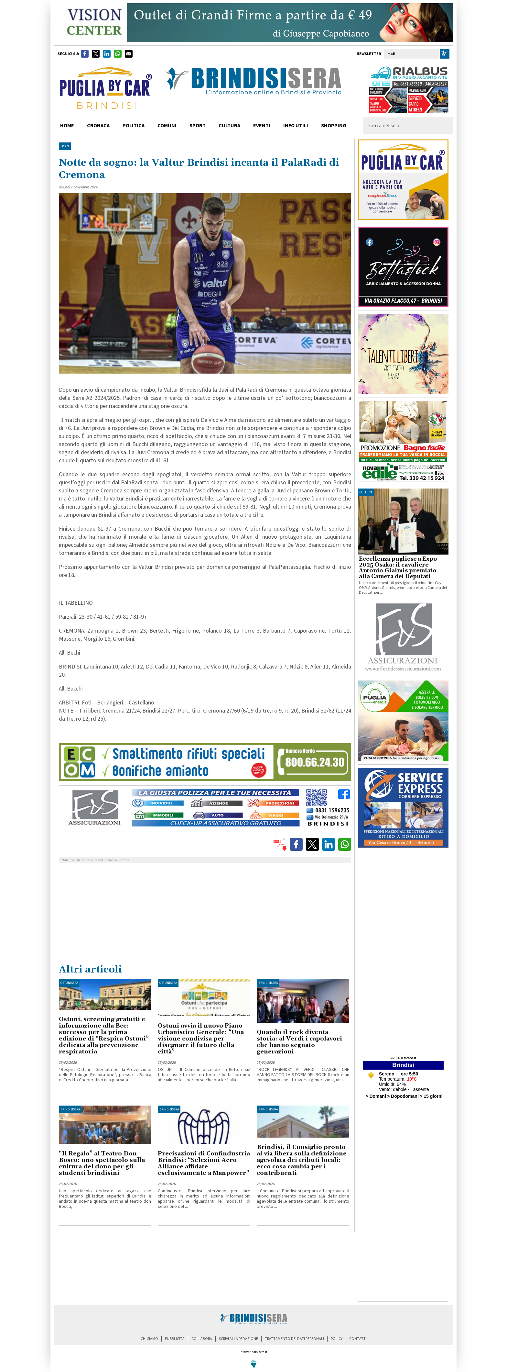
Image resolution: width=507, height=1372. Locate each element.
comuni (167, 125)
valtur (75, 860)
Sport (64, 146)
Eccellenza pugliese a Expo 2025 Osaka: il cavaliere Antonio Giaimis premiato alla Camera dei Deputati (398, 568)
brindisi (87, 860)
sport (197, 125)
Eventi (261, 125)
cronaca (98, 125)
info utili (295, 125)
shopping (333, 125)
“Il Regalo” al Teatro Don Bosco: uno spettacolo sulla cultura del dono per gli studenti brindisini (102, 1163)
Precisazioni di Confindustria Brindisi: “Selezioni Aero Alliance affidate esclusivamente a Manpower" (204, 1163)
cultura (229, 125)
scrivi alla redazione (238, 1339)
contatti (358, 1339)
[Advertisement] (205, 915)
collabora (201, 1339)
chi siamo (149, 1339)
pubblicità (175, 1339)
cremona (111, 860)
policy (336, 1339)
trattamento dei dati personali (294, 1339)
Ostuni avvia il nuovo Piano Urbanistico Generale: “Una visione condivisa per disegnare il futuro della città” (201, 1038)
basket (98, 860)
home (67, 125)
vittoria (124, 860)
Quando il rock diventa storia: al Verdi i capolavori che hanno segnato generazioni (299, 1042)
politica (134, 125)
